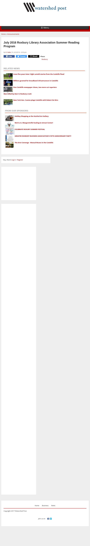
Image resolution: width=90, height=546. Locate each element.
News (53, 505)
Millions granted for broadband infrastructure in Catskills (35, 81)
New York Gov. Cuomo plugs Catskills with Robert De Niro (35, 100)
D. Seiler (8, 52)
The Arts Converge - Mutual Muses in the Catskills (34, 143)
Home (3, 34)
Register (20, 160)
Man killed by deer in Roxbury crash (18, 94)
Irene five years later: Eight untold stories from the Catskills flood (38, 74)
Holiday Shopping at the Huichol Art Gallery (32, 116)
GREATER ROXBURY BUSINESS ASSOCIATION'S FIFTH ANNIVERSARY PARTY (43, 136)
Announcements (13, 34)
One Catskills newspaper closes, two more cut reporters (35, 87)
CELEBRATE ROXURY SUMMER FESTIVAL (30, 129)
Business (45, 505)
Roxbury (45, 59)
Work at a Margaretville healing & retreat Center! (34, 123)
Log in (13, 160)
